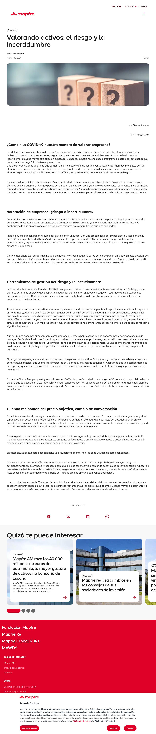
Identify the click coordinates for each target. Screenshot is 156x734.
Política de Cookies (81, 721)
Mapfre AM (9, 663)
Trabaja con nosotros (14, 667)
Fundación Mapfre (19, 627)
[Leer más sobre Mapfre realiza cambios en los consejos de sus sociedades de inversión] (109, 597)
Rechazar (113, 728)
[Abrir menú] (143, 14)
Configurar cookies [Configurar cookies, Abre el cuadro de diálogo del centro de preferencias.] (29, 728)
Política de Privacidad (105, 721)
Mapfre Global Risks (20, 641)
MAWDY (9, 647)
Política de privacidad (15, 691)
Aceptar (130, 728)
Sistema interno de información (20, 686)
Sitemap (8, 672)
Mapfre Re (11, 634)
